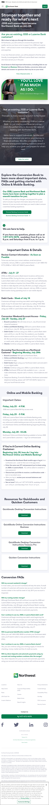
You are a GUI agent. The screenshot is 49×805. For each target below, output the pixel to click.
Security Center (42, 704)
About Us (19, 684)
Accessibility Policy (42, 692)
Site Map (40, 696)
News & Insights (21, 702)
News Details (24, 742)
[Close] (46, 785)
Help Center (4, 688)
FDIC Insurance (42, 700)
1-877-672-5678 (25, 716)
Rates (2, 692)
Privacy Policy (25, 798)
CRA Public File (5, 696)
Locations (3, 684)
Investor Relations (6, 700)
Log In (45, 6)
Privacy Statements (43, 684)
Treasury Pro (24, 737)
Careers (19, 694)
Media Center (20, 698)
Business (14, 67)
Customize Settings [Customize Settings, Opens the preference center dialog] (24, 801)
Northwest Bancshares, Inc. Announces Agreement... (24, 739)
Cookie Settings (42, 688)
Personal (4, 67)
